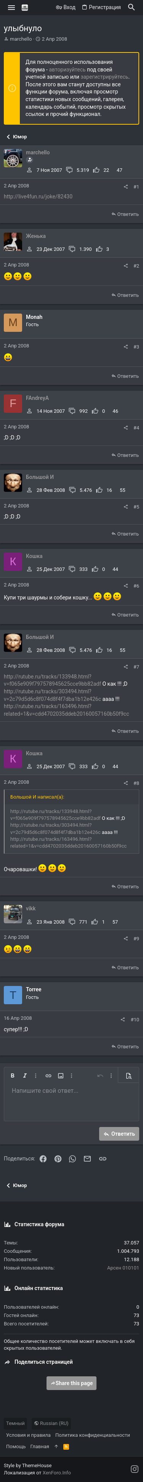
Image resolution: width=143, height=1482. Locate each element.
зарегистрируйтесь (104, 77)
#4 (136, 428)
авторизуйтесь (67, 70)
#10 (134, 1019)
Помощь (16, 1446)
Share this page (71, 1383)
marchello (21, 39)
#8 (136, 783)
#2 (136, 266)
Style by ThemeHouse (27, 1465)
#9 (136, 939)
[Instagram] (134, 1469)
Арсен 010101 (123, 1268)
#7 (136, 667)
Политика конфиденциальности (92, 1435)
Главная (40, 1446)
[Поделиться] (126, 186)
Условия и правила (28, 1435)
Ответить (128, 214)
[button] (11, 7)
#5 (136, 507)
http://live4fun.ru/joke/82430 (38, 196)
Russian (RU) (51, 1423)
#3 (136, 347)
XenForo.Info (57, 1473)
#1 (136, 187)
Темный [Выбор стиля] (15, 1423)
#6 (136, 586)
